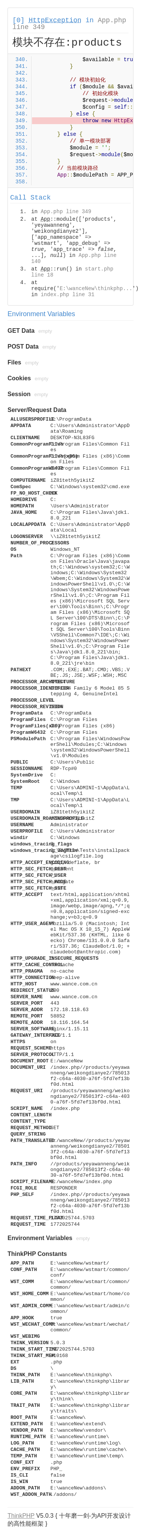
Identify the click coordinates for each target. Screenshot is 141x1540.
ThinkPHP (21, 1515)
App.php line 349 (66, 212)
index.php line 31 (67, 295)
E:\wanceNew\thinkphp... (96, 289)
